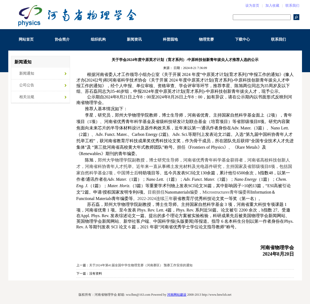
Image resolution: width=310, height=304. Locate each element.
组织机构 (98, 39)
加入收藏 (272, 5)
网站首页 (26, 39)
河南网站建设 (176, 295)
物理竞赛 (206, 39)
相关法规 (26, 97)
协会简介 (62, 39)
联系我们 (292, 5)
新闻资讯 (134, 39)
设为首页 (252, 5)
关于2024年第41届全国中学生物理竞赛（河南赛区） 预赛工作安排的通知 (141, 265)
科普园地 (170, 39)
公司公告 (26, 85)
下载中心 (242, 39)
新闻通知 (26, 73)
